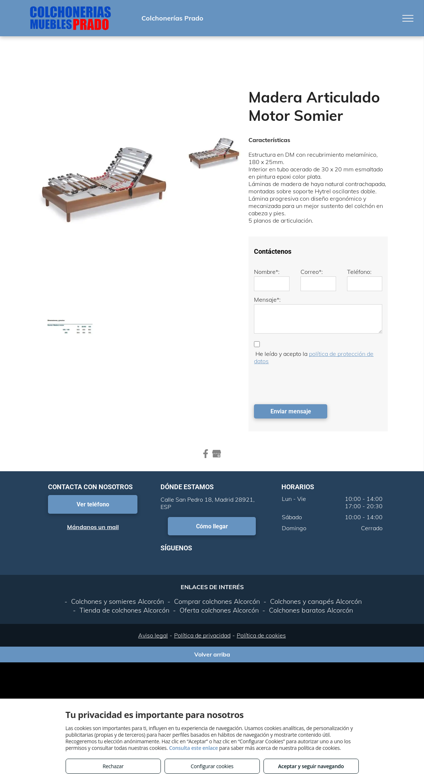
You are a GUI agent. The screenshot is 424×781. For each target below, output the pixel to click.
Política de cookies (261, 635)
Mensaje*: (267, 299)
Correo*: (312, 271)
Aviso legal (153, 635)
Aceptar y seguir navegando (311, 766)
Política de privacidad (202, 635)
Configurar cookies (212, 766)
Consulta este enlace (193, 747)
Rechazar (113, 766)
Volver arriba (212, 654)
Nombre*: (267, 271)
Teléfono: (359, 271)
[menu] (407, 18)
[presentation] (309, 382)
